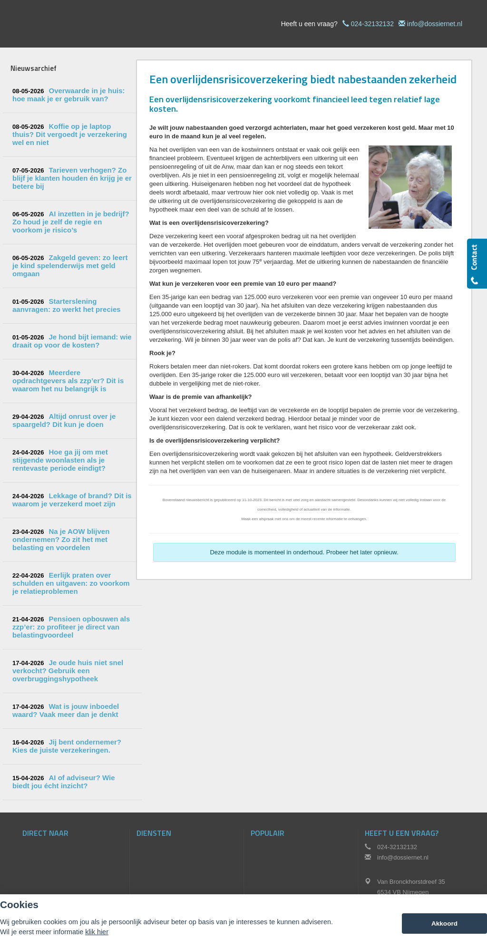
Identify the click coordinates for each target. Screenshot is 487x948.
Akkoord (444, 923)
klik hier (96, 932)
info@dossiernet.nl (434, 24)
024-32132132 (372, 24)
